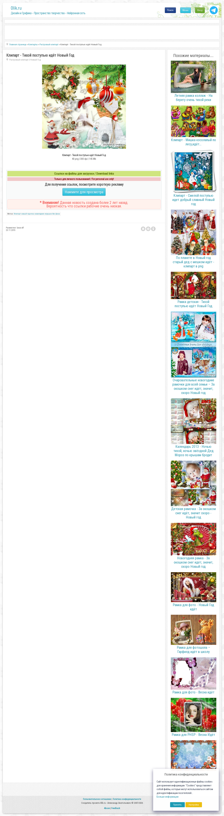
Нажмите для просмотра (84, 192)
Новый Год (35, 59)
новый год (25, 214)
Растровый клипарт (19, 59)
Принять (177, 804)
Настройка (194, 804)
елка (32, 214)
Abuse (107, 808)
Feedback (115, 808)
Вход (199, 10)
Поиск (170, 10)
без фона (56, 214)
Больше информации (167, 796)
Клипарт (17, 214)
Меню (185, 10)
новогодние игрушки (43, 214)
